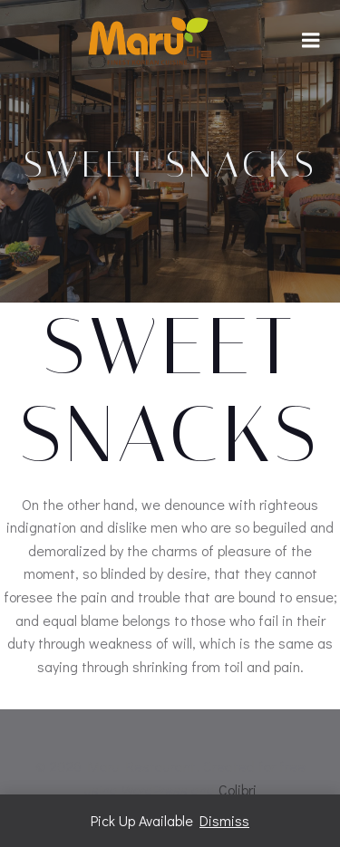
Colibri (238, 789)
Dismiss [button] (224, 820)
